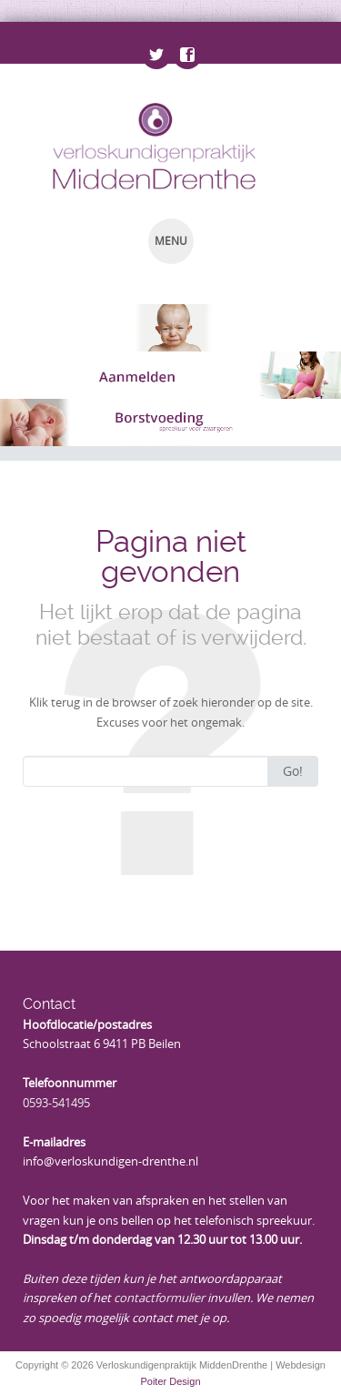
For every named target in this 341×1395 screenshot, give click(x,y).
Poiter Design (170, 1381)
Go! (293, 770)
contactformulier (159, 1297)
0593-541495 (56, 1103)
